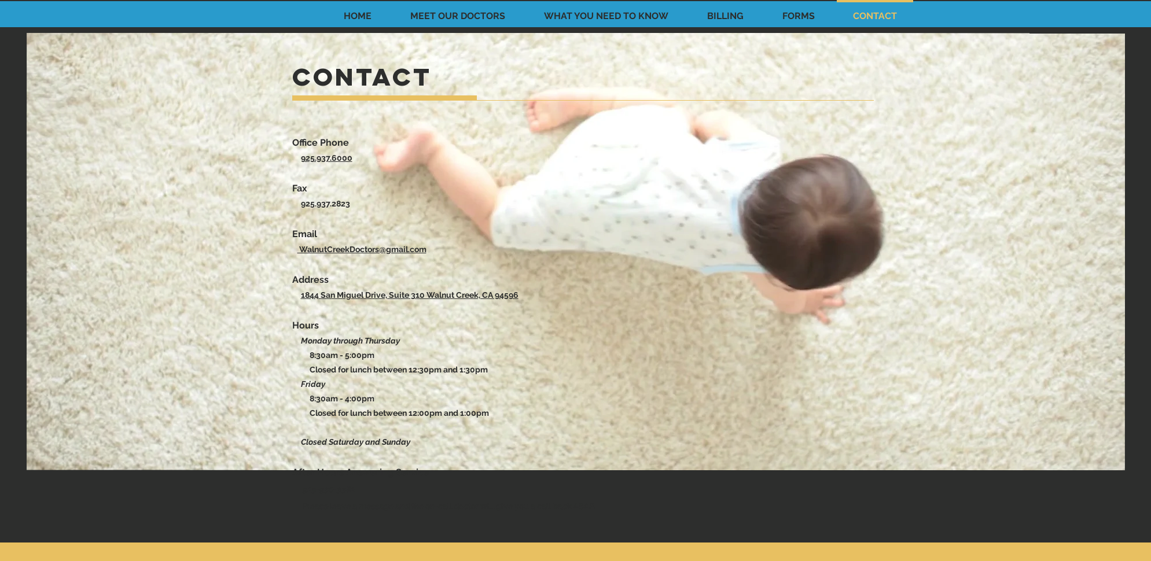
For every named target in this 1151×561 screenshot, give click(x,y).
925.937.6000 (326, 158)
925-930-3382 (329, 489)
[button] (457, 11)
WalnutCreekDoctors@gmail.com (361, 249)
